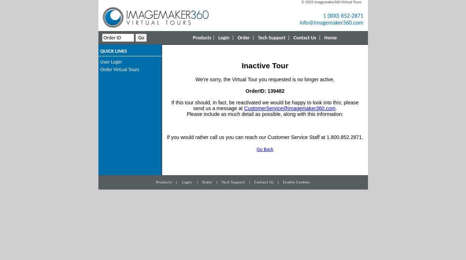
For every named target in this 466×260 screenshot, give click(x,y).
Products (202, 38)
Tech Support (271, 38)
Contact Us (304, 38)
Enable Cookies (296, 182)
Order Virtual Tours (119, 69)
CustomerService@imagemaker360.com (289, 108)
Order (244, 38)
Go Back (265, 149)
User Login (111, 62)
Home (330, 38)
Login (223, 38)
